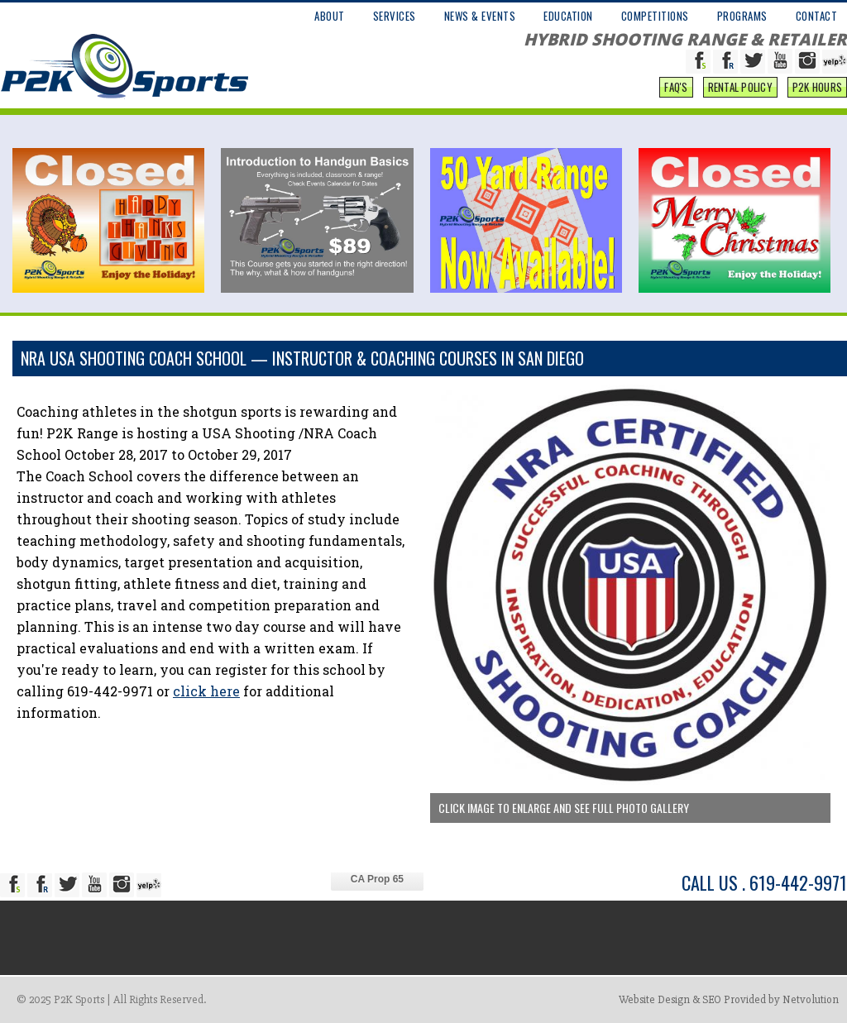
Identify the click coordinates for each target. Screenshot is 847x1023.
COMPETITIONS (655, 15)
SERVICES (394, 15)
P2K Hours (817, 87)
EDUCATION (568, 15)
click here (206, 691)
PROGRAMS (742, 15)
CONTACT (817, 15)
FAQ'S (675, 87)
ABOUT (329, 15)
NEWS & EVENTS (480, 15)
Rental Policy (740, 87)
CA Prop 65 (377, 879)
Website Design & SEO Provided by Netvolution (729, 999)
